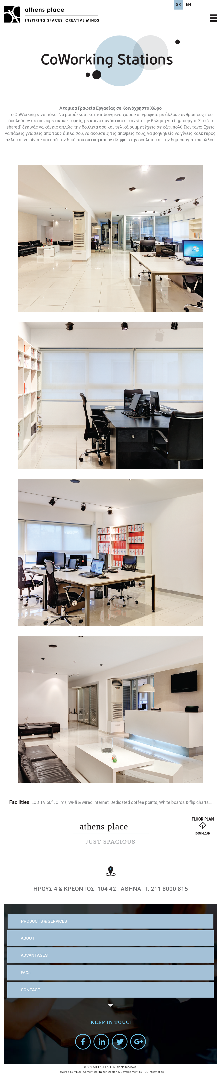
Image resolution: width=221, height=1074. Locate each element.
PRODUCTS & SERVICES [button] (44, 921)
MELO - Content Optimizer (90, 1072)
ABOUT (28, 938)
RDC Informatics (153, 1072)
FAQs (26, 972)
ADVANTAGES (34, 955)
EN (188, 4)
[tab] (110, 921)
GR (178, 4)
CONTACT (30, 989)
